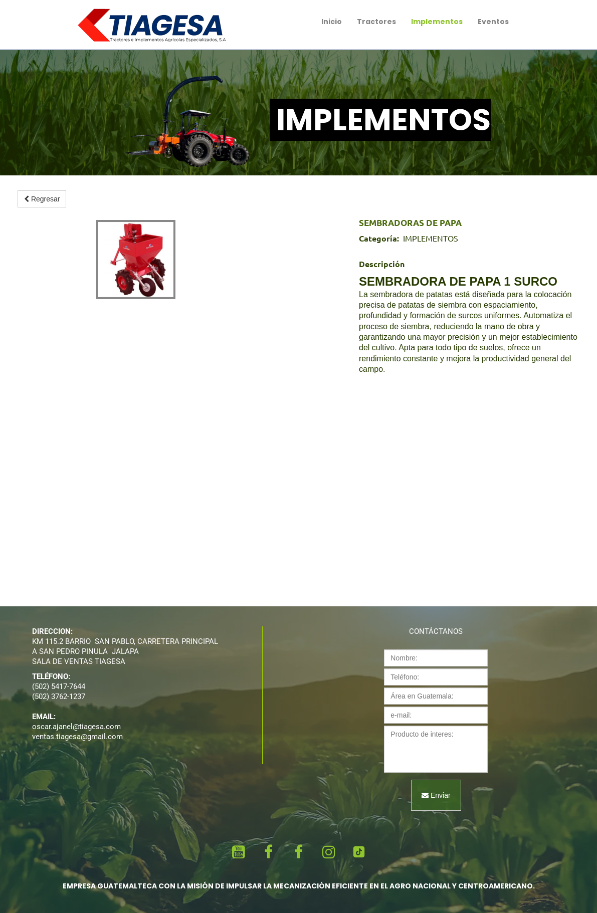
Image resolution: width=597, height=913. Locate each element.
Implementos (437, 22)
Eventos (493, 22)
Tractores (376, 22)
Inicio (331, 22)
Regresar (42, 199)
